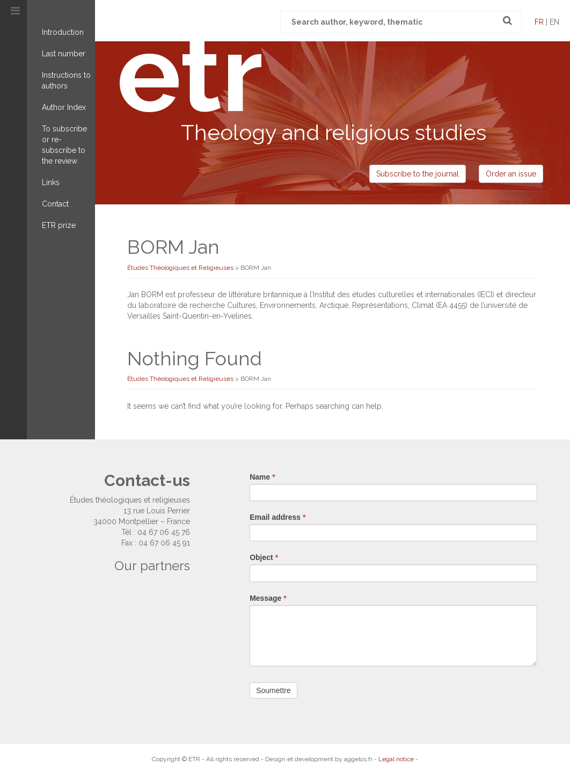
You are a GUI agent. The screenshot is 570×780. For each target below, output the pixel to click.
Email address (277, 517)
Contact (55, 204)
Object (264, 557)
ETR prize (59, 225)
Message (268, 598)
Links (51, 182)
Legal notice (396, 759)
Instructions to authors (66, 80)
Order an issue (511, 174)
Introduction (63, 32)
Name (262, 477)
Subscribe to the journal (417, 174)
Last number (63, 53)
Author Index (64, 107)
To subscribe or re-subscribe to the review (64, 144)
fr (539, 22)
